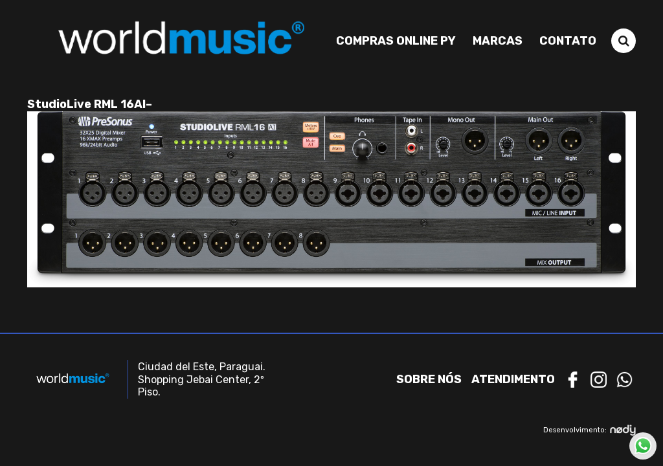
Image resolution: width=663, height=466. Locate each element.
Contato (567, 41)
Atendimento (513, 379)
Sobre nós (429, 379)
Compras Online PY (396, 41)
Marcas (498, 41)
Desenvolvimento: (589, 430)
